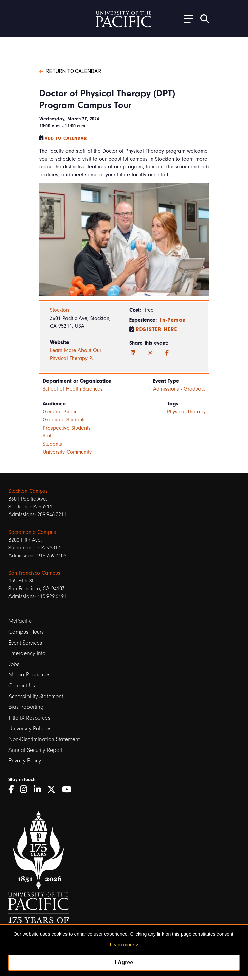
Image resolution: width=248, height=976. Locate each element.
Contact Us (21, 685)
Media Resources (29, 674)
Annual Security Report (35, 750)
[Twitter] (150, 353)
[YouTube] (69, 789)
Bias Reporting (26, 707)
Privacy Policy (24, 760)
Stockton (59, 310)
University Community (67, 452)
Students (52, 444)
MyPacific (20, 621)
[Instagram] (26, 789)
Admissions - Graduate (179, 389)
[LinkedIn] (133, 353)
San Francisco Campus (34, 573)
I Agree (124, 962)
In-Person (173, 320)
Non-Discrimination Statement (44, 739)
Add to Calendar (66, 138)
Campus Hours (26, 632)
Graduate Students (64, 420)
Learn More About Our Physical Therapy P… (75, 354)
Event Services (25, 642)
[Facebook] (167, 353)
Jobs (13, 664)
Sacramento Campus (32, 532)
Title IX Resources (29, 718)
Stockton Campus (28, 491)
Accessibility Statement (35, 696)
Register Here (156, 329)
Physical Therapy (186, 412)
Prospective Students (67, 428)
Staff (48, 436)
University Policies (29, 728)
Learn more (122, 944)
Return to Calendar (70, 70)
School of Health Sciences (73, 389)
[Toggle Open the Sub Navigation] (186, 18)
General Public (60, 412)
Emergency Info (26, 653)
